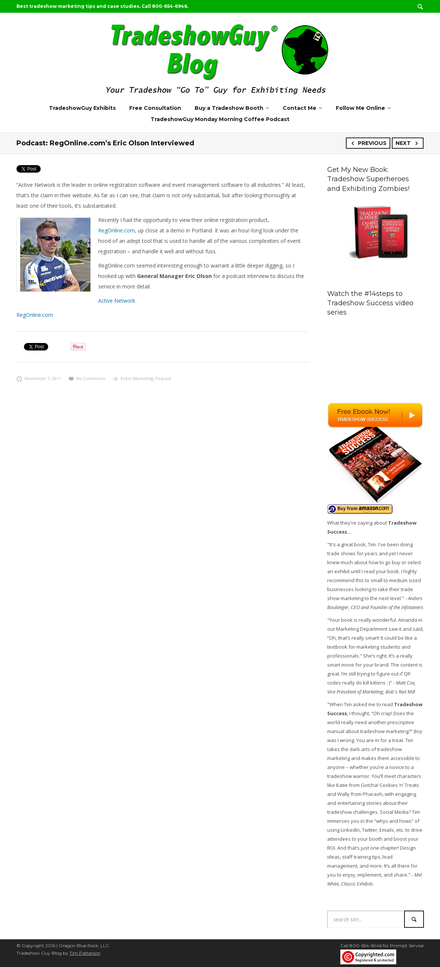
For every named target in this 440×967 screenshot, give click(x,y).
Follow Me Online (360, 108)
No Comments (86, 378)
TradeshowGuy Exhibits (82, 108)
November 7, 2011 (38, 378)
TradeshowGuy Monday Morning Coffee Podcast (220, 119)
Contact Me (299, 108)
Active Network (116, 300)
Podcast (163, 378)
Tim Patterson (84, 953)
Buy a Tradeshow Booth (229, 108)
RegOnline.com (116, 230)
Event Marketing (137, 378)
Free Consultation (155, 108)
